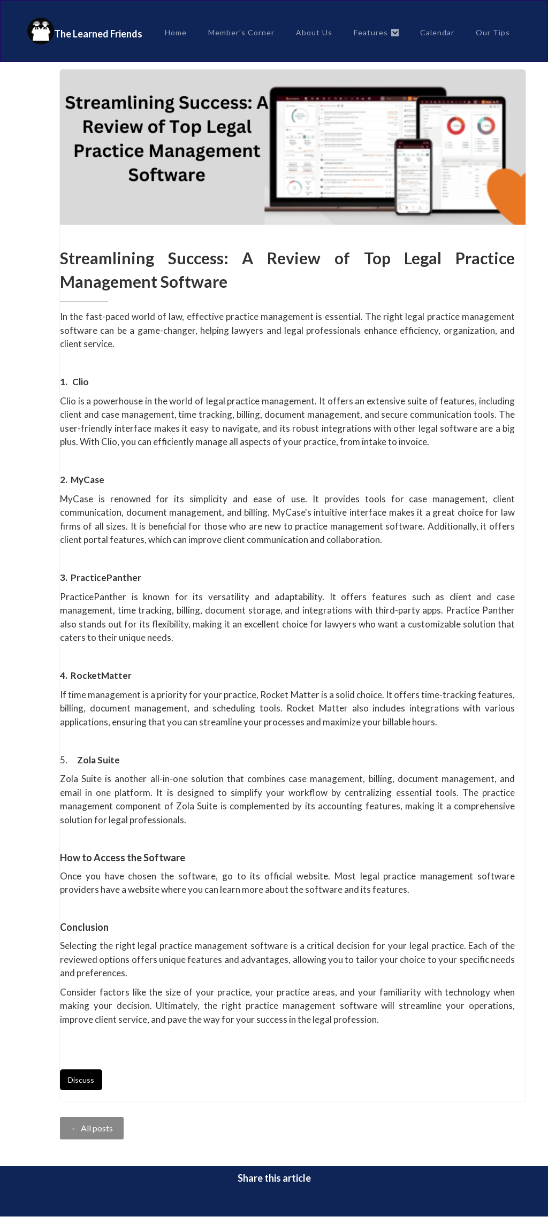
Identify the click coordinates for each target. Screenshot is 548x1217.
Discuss (81, 1079)
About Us (314, 32)
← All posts (92, 1128)
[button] (376, 32)
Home (176, 32)
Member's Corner (241, 32)
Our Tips (493, 32)
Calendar (437, 32)
